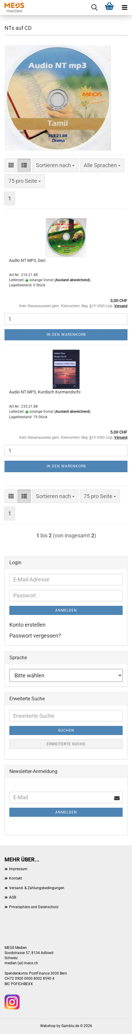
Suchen (66, 730)
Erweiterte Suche (66, 744)
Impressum (18, 869)
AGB (12, 897)
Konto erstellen (27, 625)
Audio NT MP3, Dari (27, 260)
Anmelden (66, 610)
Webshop (48, 1026)
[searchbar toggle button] (94, 7)
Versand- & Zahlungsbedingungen (36, 888)
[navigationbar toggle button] (124, 7)
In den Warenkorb (66, 334)
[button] (11, 165)
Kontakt (15, 878)
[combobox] (55, 165)
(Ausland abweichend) (72, 280)
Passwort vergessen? (35, 635)
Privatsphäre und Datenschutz (34, 907)
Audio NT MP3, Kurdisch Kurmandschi (44, 392)
